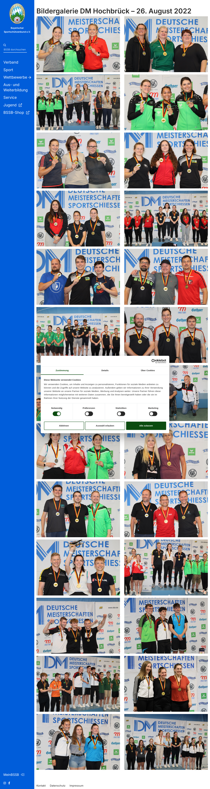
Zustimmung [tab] (62, 370)
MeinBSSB (13, 775)
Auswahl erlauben (105, 425)
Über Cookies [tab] (148, 370)
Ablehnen (64, 425)
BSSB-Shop (16, 112)
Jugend (12, 105)
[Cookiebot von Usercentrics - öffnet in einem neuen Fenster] (153, 361)
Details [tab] (105, 370)
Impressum (76, 785)
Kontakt (41, 785)
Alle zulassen (146, 425)
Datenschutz (57, 785)
